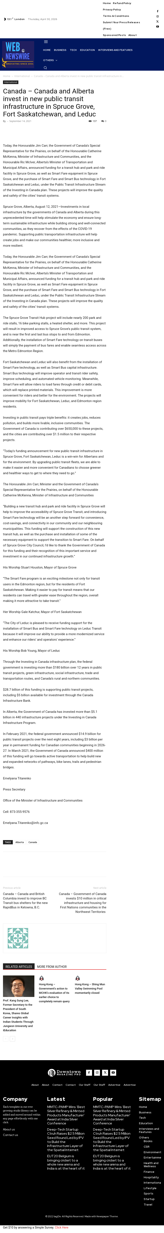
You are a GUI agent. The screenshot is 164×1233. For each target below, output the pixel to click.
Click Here (61, 1226)
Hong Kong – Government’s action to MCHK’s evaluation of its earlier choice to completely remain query (54, 993)
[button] (45, 67)
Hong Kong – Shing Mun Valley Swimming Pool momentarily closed (90, 988)
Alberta (20, 842)
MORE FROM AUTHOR (52, 966)
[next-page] (12, 1038)
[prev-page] (5, 1038)
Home (6, 76)
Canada (33, 842)
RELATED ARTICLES (19, 966)
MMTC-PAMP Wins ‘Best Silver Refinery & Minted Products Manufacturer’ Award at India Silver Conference (67, 1111)
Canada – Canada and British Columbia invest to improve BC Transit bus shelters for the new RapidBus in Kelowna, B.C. (25, 900)
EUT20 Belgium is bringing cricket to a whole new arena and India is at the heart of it (66, 1144)
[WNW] (67, 1072)
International (22, 76)
